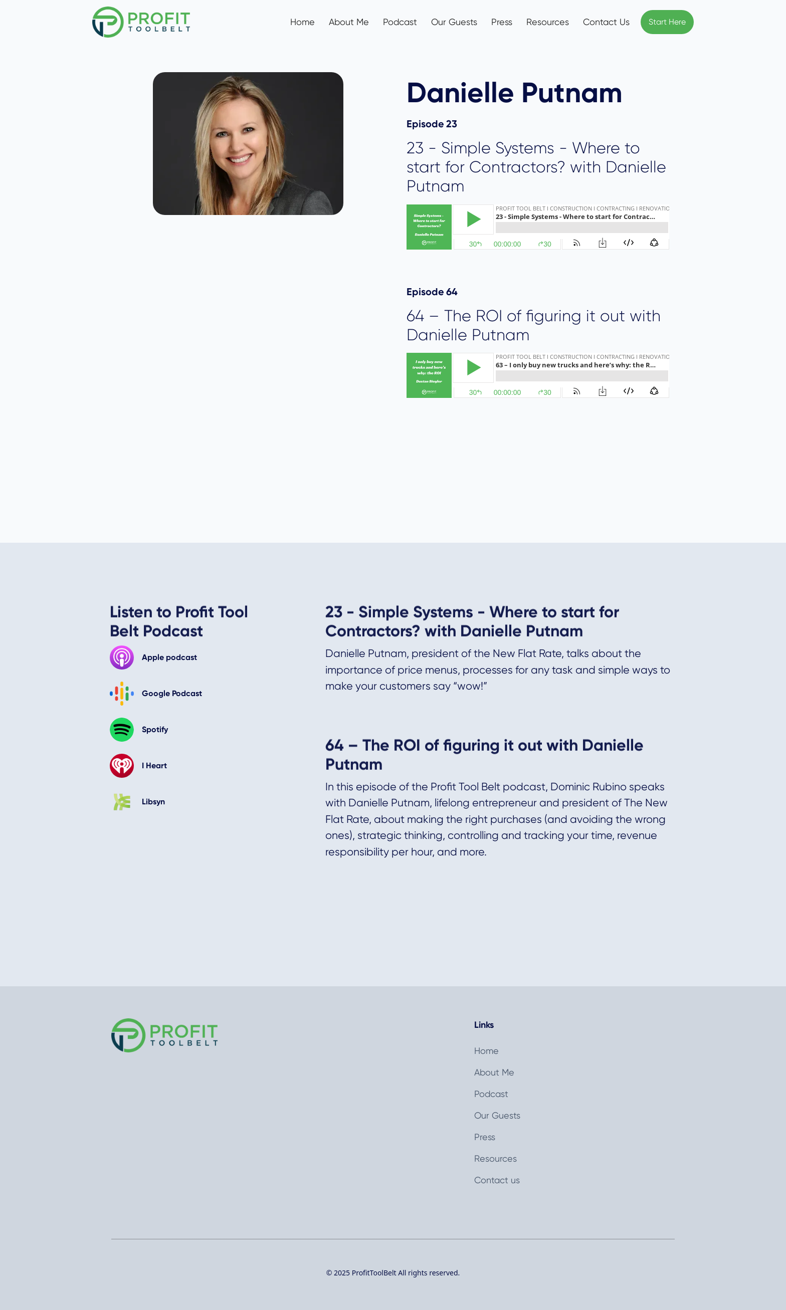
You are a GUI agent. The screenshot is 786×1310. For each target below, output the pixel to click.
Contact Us (606, 22)
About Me (349, 22)
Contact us (497, 1180)
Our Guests (454, 22)
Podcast (400, 22)
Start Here (667, 22)
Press (501, 22)
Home (302, 22)
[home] (151, 22)
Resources (547, 22)
